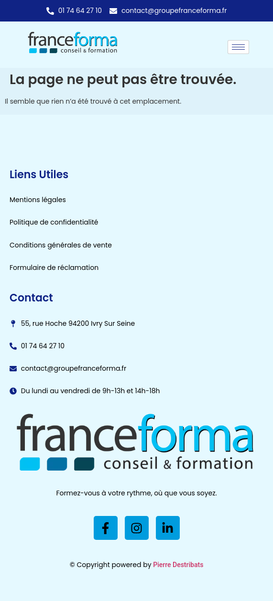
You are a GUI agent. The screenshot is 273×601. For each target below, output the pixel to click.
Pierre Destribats (178, 565)
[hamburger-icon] (238, 47)
